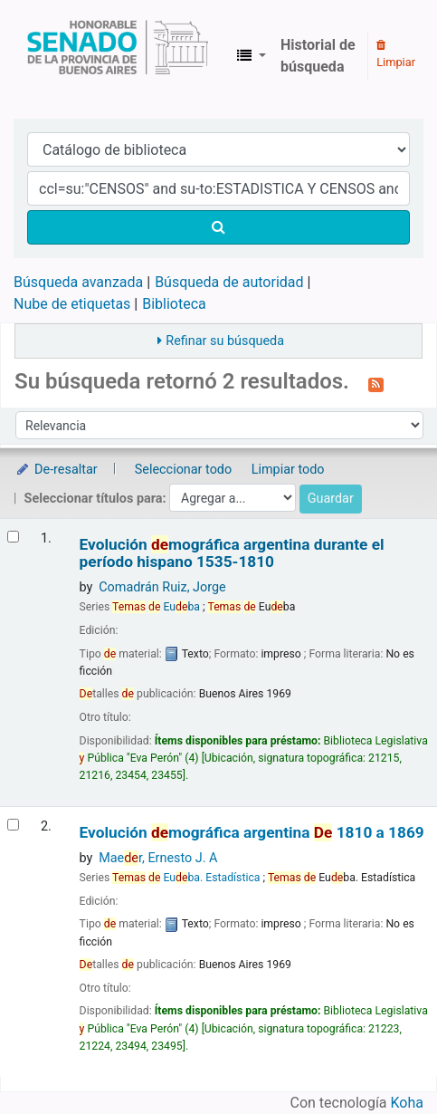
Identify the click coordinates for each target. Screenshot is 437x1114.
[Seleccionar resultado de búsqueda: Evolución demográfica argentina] (13, 825)
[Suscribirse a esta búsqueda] (376, 383)
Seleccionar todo (183, 469)
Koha (407, 1102)
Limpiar (395, 54)
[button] (251, 56)
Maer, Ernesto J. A (158, 858)
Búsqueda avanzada (78, 282)
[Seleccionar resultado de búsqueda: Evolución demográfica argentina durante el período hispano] (13, 537)
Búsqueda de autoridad (229, 282)
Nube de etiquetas (72, 303)
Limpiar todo (288, 469)
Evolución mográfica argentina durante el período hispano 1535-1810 (232, 553)
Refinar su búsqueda (225, 341)
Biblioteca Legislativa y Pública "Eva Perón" (117, 56)
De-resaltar (56, 469)
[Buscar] (218, 227)
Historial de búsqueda (318, 55)
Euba (156, 606)
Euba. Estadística (186, 877)
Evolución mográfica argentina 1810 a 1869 (252, 832)
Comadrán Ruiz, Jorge (162, 587)
